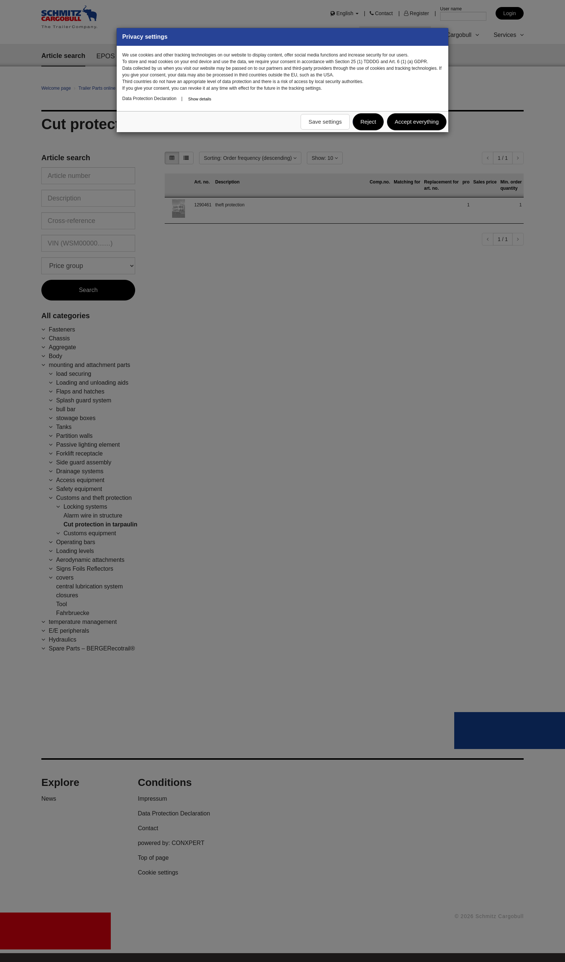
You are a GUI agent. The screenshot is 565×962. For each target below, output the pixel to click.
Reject (368, 121)
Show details (199, 99)
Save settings (325, 121)
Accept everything (417, 121)
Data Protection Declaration (149, 98)
